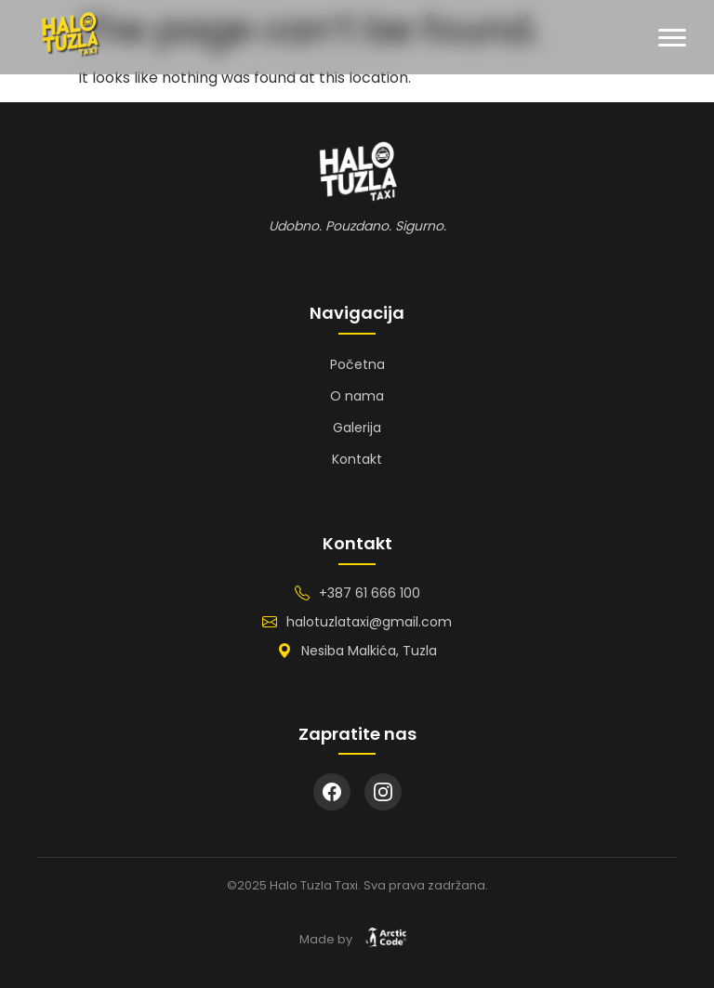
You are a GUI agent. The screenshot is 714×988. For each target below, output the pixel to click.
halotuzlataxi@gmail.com (369, 622)
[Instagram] (383, 791)
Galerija (357, 427)
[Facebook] (331, 791)
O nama (357, 396)
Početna (357, 364)
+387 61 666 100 (369, 593)
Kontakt (357, 459)
